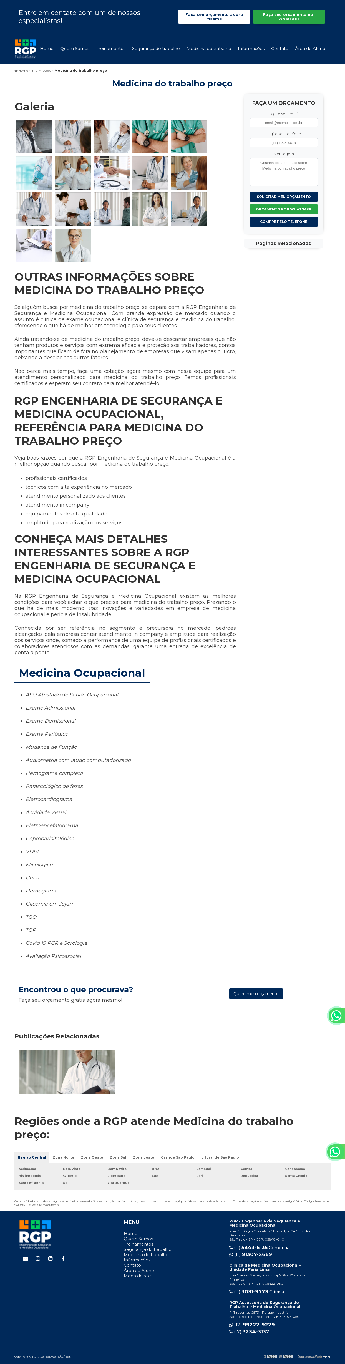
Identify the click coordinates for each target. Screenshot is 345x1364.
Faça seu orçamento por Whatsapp (289, 17)
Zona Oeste (92, 1157)
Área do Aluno (310, 48)
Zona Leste (143, 1157)
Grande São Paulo (178, 1157)
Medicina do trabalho (209, 48)
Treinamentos (110, 48)
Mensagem (284, 154)
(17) (252, 1325)
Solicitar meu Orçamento (284, 197)
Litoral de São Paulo (220, 1157)
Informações (251, 48)
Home (47, 48)
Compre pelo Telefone (283, 222)
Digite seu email (283, 114)
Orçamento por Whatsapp (283, 209)
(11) (250, 1254)
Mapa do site (137, 1275)
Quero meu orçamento (256, 993)
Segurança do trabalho (156, 48)
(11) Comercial (260, 1247)
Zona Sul (118, 1157)
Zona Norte (63, 1157)
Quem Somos (74, 48)
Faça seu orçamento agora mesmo (214, 17)
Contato (279, 48)
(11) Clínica (256, 1291)
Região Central (32, 1157)
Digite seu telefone (283, 134)
